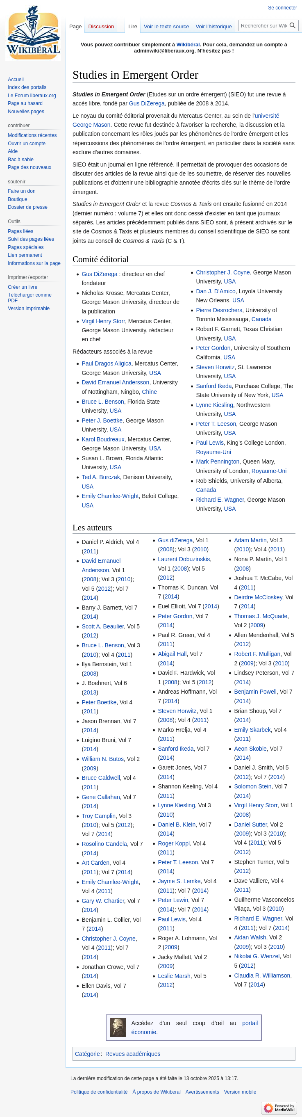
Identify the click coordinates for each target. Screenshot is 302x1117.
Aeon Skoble (250, 748)
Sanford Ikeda (214, 386)
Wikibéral (188, 44)
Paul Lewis (210, 442)
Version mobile (240, 1092)
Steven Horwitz (215, 367)
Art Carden (95, 862)
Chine (149, 391)
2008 (90, 579)
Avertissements (202, 1092)
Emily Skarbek (252, 729)
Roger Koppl (174, 843)
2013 (90, 692)
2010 (124, 579)
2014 (90, 597)
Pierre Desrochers (219, 310)
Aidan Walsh (250, 937)
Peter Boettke (99, 702)
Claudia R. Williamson (262, 975)
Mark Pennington (217, 461)
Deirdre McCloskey (258, 597)
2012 (104, 588)
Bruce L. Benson (103, 401)
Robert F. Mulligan (257, 654)
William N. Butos (103, 759)
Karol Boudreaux (103, 439)
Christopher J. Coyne (223, 272)
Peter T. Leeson (216, 423)
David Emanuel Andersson (115, 382)
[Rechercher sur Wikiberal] (268, 25)
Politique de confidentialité (98, 1092)
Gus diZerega (175, 540)
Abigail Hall (172, 654)
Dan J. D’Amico (215, 291)
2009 (90, 768)
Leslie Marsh (174, 976)
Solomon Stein (252, 786)
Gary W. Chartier (103, 901)
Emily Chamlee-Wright (110, 496)
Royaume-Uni (213, 452)
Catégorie (87, 1054)
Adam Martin (250, 540)
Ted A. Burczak (101, 477)
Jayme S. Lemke (179, 881)
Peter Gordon (213, 348)
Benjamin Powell (255, 691)
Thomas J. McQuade (260, 616)
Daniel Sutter (250, 824)
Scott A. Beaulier (103, 626)
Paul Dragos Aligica (106, 363)
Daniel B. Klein (176, 824)
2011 (90, 551)
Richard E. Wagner (220, 499)
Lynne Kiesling (214, 405)
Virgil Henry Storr (103, 321)
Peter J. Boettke (102, 420)
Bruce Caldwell (101, 777)
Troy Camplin (99, 816)
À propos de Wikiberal (156, 1092)
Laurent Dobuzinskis (184, 559)
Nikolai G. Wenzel (256, 956)
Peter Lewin (173, 900)
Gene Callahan (101, 797)
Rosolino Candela (104, 844)
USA (155, 373)
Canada (262, 319)
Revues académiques (133, 1054)
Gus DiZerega (147, 103)
